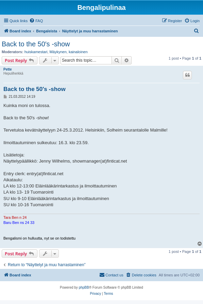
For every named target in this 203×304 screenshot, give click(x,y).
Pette (7, 69)
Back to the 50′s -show (36, 44)
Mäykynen (58, 52)
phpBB (84, 287)
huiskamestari (36, 52)
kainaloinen (78, 52)
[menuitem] (36, 21)
